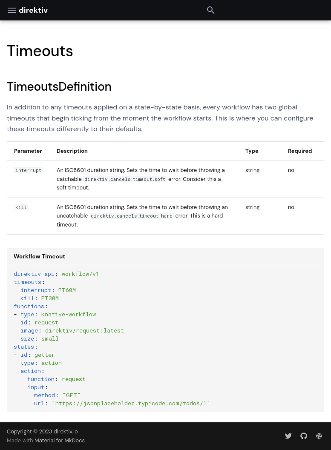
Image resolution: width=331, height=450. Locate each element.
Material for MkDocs (60, 440)
